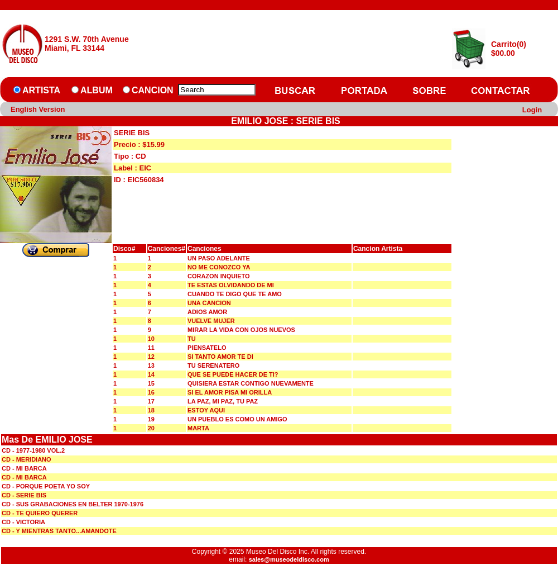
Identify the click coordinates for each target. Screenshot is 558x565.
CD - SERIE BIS (24, 495)
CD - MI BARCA (24, 468)
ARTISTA (41, 90)
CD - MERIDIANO (26, 459)
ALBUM (96, 90)
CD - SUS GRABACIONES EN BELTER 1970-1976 (72, 504)
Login (532, 110)
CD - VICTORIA (23, 522)
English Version (38, 109)
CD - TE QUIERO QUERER (40, 513)
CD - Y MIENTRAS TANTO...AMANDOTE (59, 531)
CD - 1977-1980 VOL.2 (33, 450)
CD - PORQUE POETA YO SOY (46, 486)
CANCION (153, 90)
